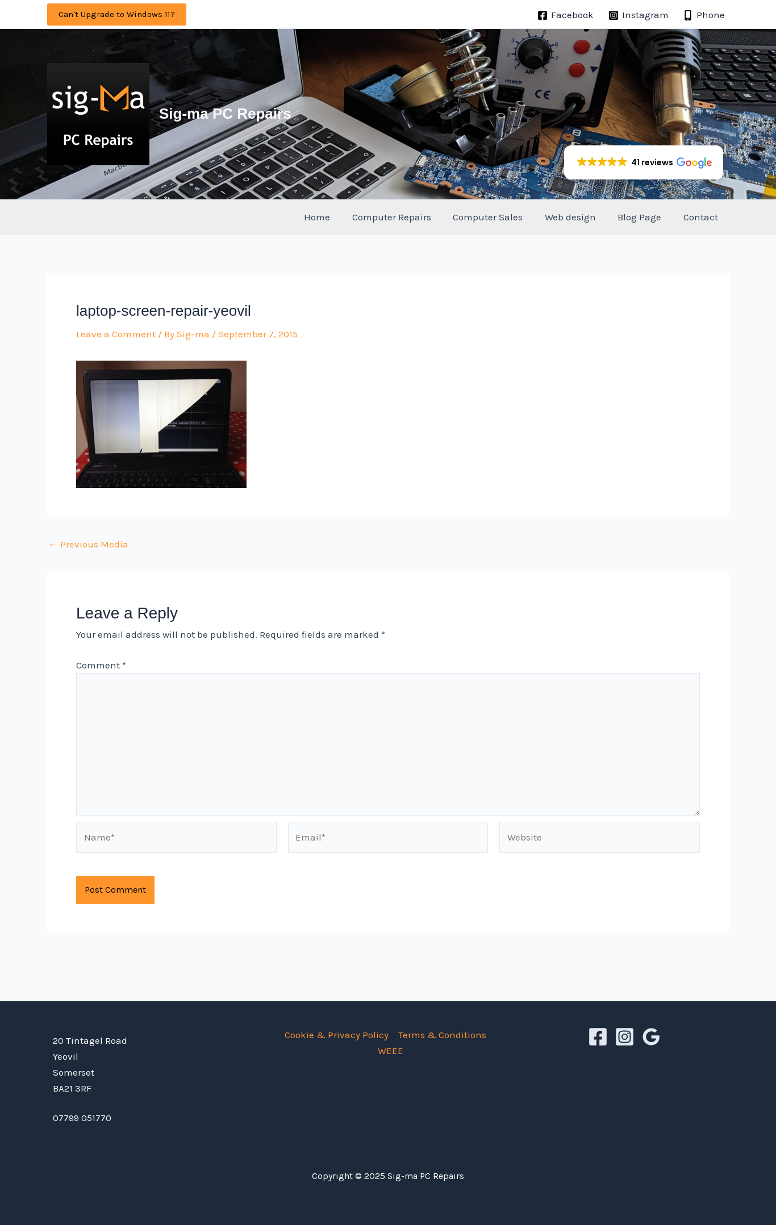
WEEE (390, 1050)
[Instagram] (638, 15)
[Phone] (704, 15)
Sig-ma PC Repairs (225, 113)
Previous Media (88, 544)
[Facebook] (565, 15)
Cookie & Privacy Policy (337, 1034)
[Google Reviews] (651, 1037)
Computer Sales (497, 217)
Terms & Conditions (442, 1034)
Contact (702, 217)
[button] (116, 14)
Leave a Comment (116, 334)
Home (331, 217)
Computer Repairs (403, 217)
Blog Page (643, 217)
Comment (101, 665)
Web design (576, 217)
